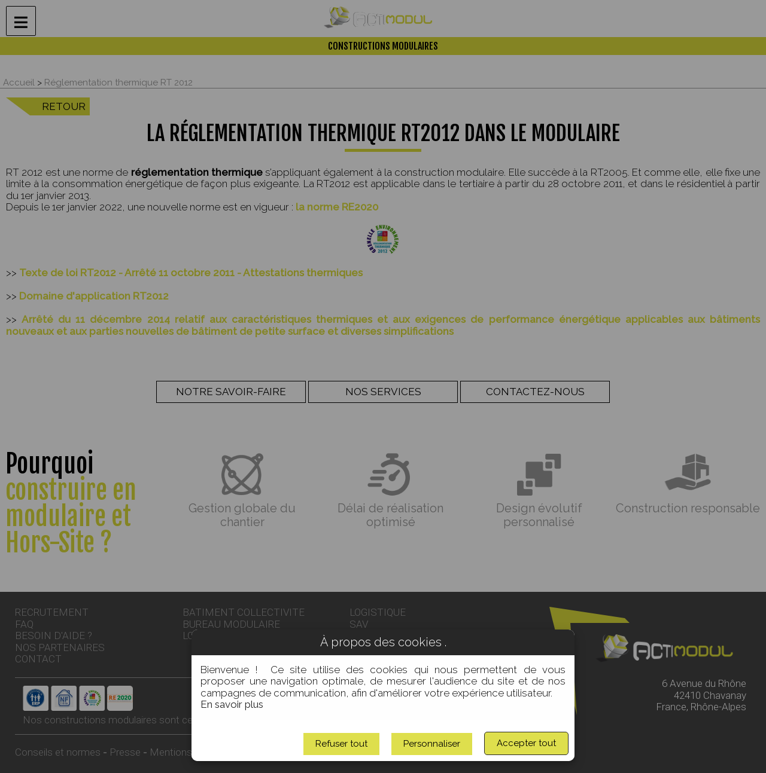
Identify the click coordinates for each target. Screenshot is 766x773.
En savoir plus (231, 704)
